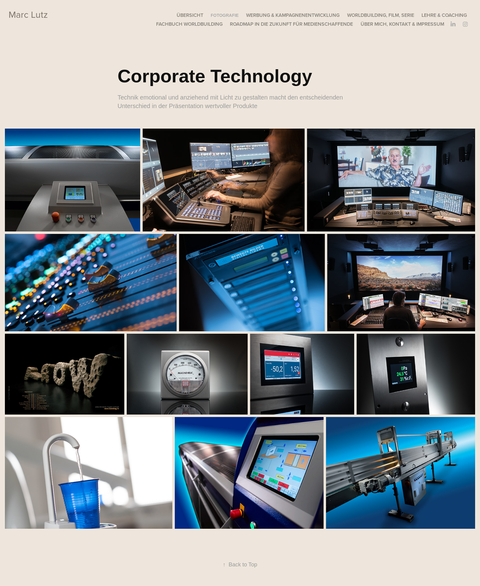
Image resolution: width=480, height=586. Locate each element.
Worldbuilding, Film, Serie (380, 15)
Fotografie (225, 15)
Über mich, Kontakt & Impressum (402, 24)
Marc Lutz (28, 14)
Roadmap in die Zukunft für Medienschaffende (291, 24)
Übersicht (190, 15)
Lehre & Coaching (444, 15)
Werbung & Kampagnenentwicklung (292, 15)
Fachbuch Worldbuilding (189, 24)
